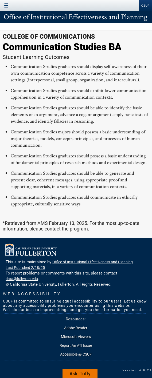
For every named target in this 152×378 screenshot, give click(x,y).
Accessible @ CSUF (76, 354)
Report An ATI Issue (76, 345)
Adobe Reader (75, 328)
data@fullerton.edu (22, 279)
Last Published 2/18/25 (25, 267)
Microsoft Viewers (76, 337)
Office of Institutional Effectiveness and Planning (75, 16)
